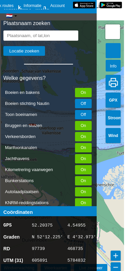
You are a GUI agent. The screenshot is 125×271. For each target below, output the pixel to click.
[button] (112, 31)
